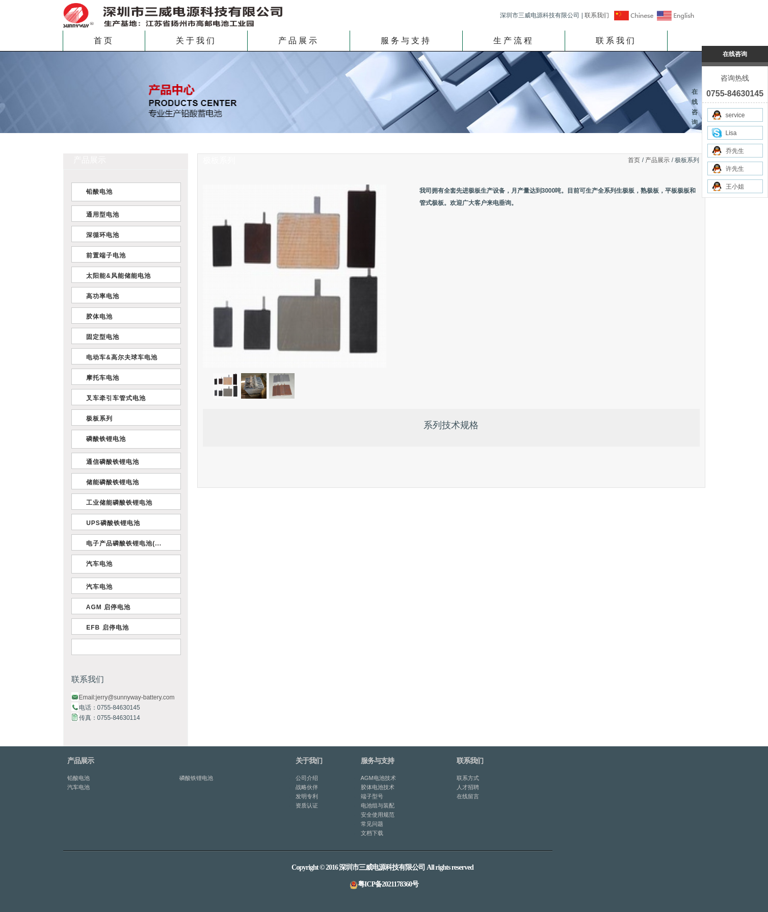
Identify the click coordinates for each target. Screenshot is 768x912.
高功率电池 (101, 296)
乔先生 (727, 150)
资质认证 (307, 805)
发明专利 (307, 796)
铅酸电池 (97, 191)
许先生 (727, 168)
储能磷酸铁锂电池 (111, 482)
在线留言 (468, 796)
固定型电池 (101, 337)
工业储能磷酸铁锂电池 (117, 502)
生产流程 (513, 40)
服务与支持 (406, 40)
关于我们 (196, 40)
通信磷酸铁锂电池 (111, 461)
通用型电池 (101, 214)
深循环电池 (101, 235)
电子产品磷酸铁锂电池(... (122, 543)
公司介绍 (307, 778)
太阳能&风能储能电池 (116, 275)
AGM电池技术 (378, 778)
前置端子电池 (104, 255)
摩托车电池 (101, 377)
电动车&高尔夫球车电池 (119, 357)
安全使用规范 (377, 815)
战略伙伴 (307, 787)
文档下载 (372, 833)
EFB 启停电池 (105, 627)
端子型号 (372, 796)
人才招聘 (468, 787)
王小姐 (727, 186)
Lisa (724, 132)
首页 (104, 40)
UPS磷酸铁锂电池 (111, 523)
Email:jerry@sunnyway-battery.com (127, 697)
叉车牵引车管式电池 (114, 398)
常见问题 (372, 824)
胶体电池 (97, 316)
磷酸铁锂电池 (104, 438)
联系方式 (468, 778)
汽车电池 (97, 563)
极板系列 (97, 418)
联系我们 (597, 15)
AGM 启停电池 (106, 607)
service (728, 115)
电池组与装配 (377, 805)
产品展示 (298, 40)
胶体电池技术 (377, 787)
